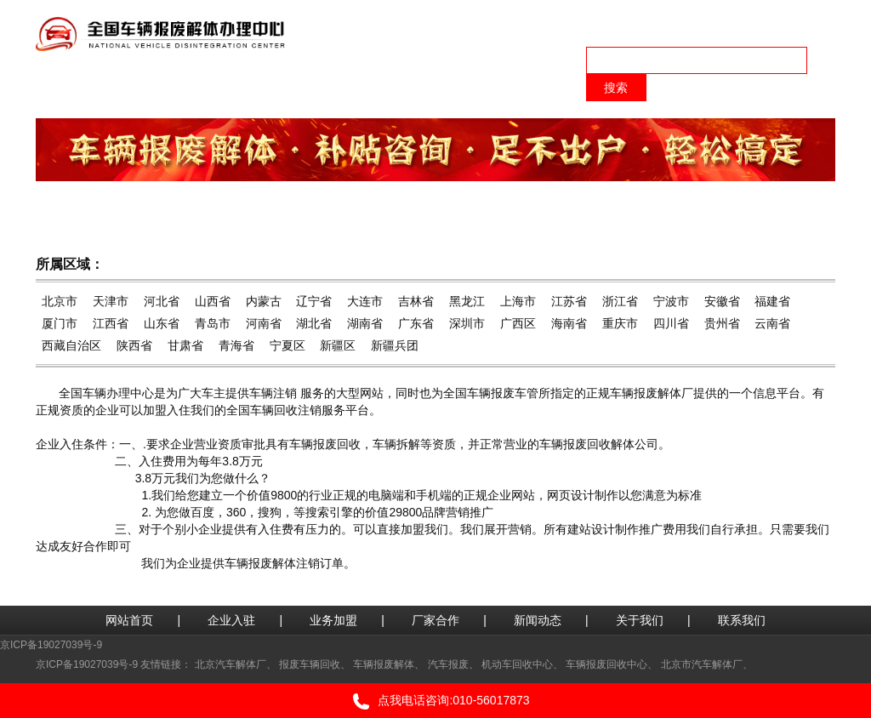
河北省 (161, 301)
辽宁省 (314, 301)
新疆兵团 (394, 345)
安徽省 (722, 301)
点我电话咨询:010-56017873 (435, 701)
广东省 (416, 323)
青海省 (236, 345)
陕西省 (134, 345)
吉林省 (416, 301)
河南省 (264, 323)
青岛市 (213, 323)
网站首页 (129, 620)
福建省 (772, 301)
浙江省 (620, 301)
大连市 (365, 301)
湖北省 (314, 323)
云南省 (772, 323)
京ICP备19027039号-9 (51, 645)
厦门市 (59, 323)
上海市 (518, 301)
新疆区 (338, 345)
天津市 (110, 301)
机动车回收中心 (517, 664)
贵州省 (722, 323)
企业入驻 (231, 620)
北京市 (59, 301)
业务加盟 (333, 620)
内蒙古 (264, 301)
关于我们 (639, 620)
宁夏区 (287, 345)
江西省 (110, 323)
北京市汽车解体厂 (702, 664)
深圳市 (467, 323)
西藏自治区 (71, 345)
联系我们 (742, 620)
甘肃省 (185, 345)
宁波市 (671, 301)
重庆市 (620, 323)
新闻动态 (537, 620)
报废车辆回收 (309, 664)
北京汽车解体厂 (230, 664)
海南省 (569, 323)
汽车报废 (448, 664)
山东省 (161, 323)
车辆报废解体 (383, 664)
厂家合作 (435, 620)
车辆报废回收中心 (606, 664)
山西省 (213, 301)
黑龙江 (467, 301)
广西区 (518, 323)
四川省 (671, 323)
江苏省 (569, 301)
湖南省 (365, 323)
